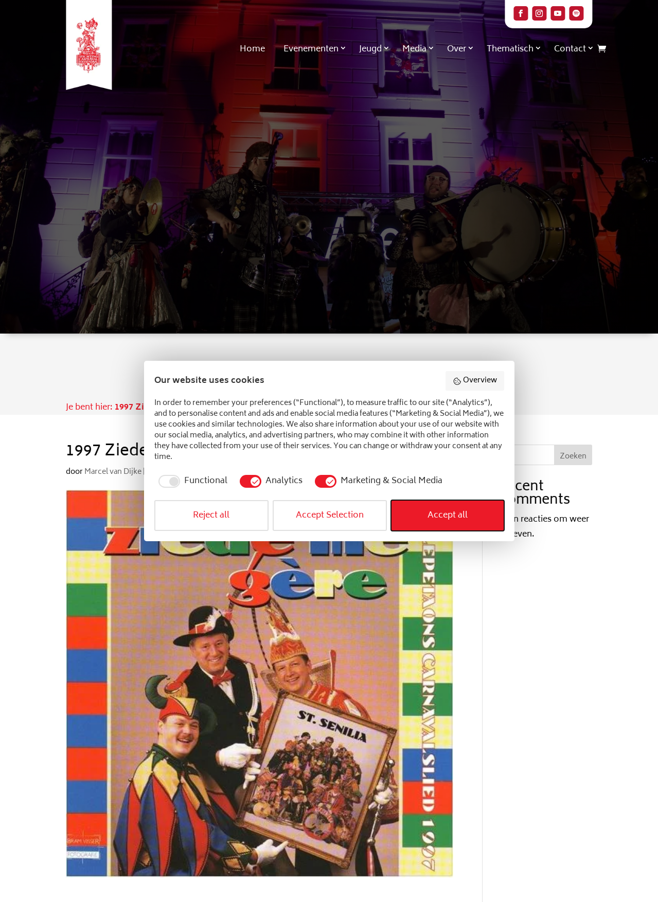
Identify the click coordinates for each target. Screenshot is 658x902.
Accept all (448, 515)
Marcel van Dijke (112, 472)
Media (414, 49)
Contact (570, 49)
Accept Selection (330, 515)
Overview (475, 380)
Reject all (211, 515)
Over (456, 49)
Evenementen (311, 49)
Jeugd (370, 49)
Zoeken (573, 456)
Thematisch (510, 49)
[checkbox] (190, 481)
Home (252, 49)
